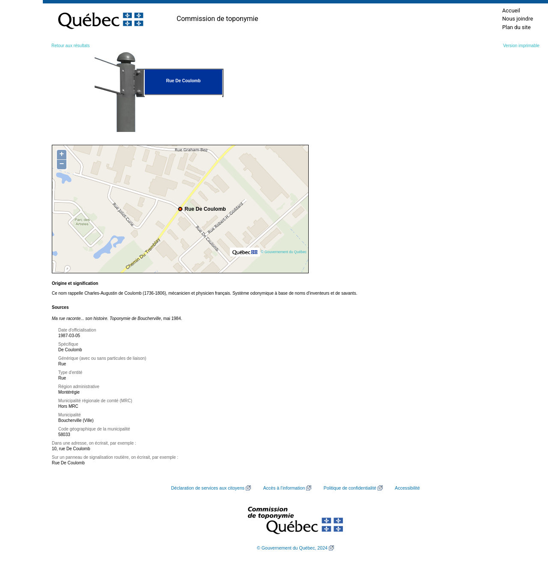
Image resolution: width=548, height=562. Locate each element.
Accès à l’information (284, 487)
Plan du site (516, 27)
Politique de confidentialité (350, 487)
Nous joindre (517, 18)
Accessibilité (407, 487)
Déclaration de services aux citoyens (207, 487)
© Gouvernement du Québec (284, 252)
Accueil (511, 10)
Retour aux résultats (70, 45)
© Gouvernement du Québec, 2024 (292, 547)
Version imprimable (521, 45)
